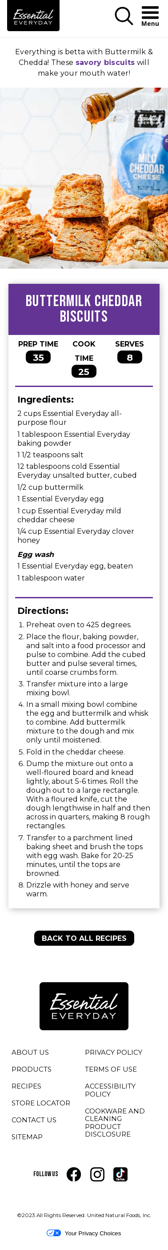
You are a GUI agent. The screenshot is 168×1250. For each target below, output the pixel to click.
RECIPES (26, 1086)
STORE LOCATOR (41, 1103)
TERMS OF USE (111, 1071)
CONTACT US (34, 1120)
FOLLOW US (45, 1174)
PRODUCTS (32, 1069)
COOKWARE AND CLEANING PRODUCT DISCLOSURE (120, 1124)
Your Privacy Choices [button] (84, 1233)
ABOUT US (30, 1052)
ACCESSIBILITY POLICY (111, 1091)
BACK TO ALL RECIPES (84, 938)
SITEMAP (27, 1137)
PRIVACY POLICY (113, 1054)
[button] (124, 16)
